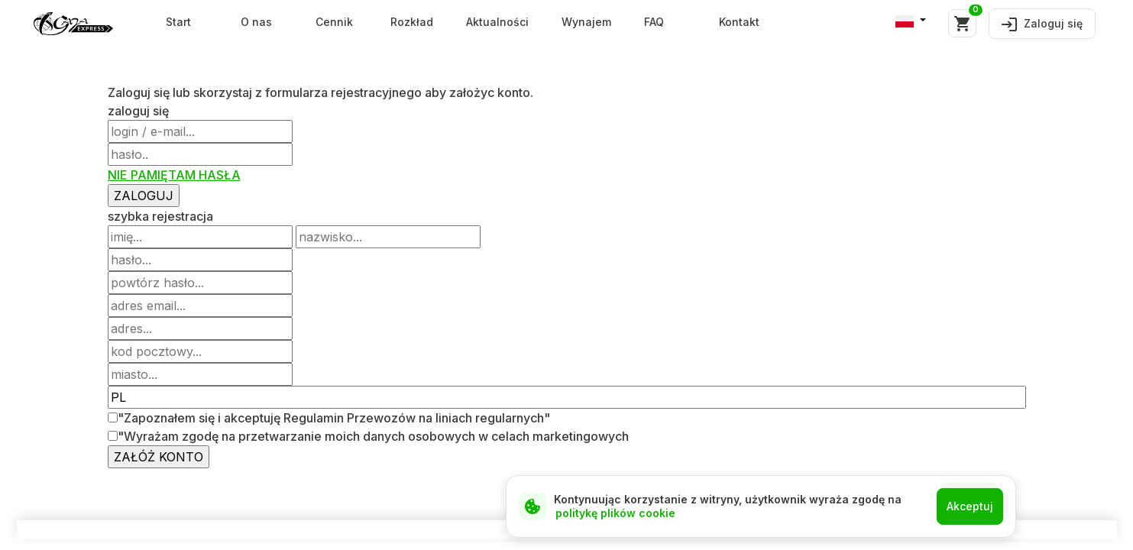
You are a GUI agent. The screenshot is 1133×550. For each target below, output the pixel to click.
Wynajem (586, 21)
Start (178, 21)
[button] (910, 20)
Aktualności (497, 21)
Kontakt (739, 21)
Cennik (334, 21)
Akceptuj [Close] (970, 506)
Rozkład (411, 21)
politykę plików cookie (615, 512)
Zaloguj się (1042, 24)
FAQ (654, 21)
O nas (256, 21)
